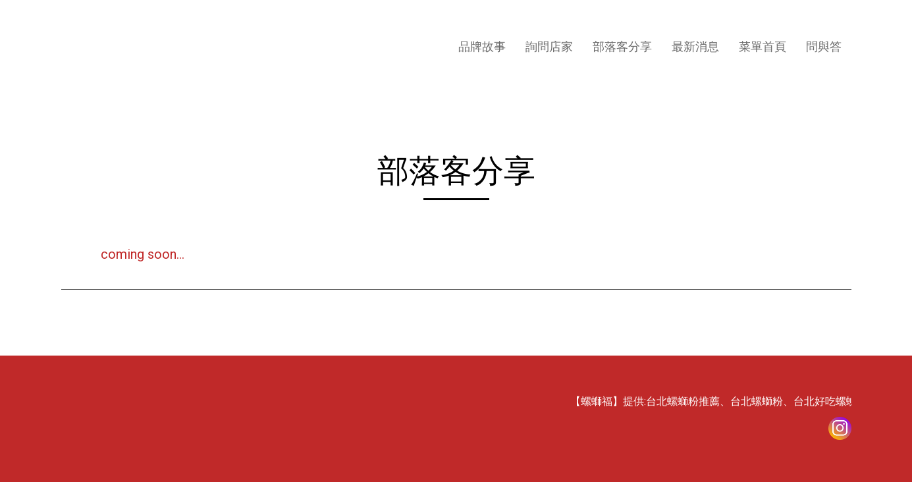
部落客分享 (622, 46)
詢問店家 (549, 46)
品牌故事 (482, 46)
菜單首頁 (762, 46)
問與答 (824, 46)
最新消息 (695, 46)
